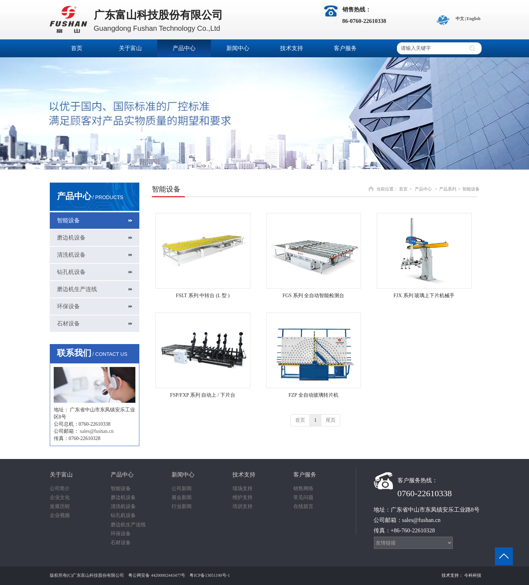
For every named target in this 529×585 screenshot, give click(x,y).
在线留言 (303, 506)
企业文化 (60, 497)
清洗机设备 (123, 506)
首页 (403, 189)
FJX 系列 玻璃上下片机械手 (424, 295)
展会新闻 (182, 497)
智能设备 (471, 189)
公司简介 (60, 488)
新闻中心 (183, 475)
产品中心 (423, 189)
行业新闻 (182, 506)
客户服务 (304, 475)
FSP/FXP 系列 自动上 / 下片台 (202, 395)
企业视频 (60, 515)
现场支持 (242, 488)
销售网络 (303, 488)
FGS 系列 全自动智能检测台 (314, 295)
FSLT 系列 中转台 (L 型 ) (203, 295)
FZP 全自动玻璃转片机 (313, 395)
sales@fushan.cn (97, 431)
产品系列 (447, 189)
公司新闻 (182, 488)
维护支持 (242, 497)
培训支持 (242, 506)
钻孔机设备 (123, 515)
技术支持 (243, 475)
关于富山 (61, 475)
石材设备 (121, 542)
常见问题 (303, 497)
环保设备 (121, 533)
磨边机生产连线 (128, 524)
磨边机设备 (123, 497)
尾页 (331, 420)
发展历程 (60, 506)
